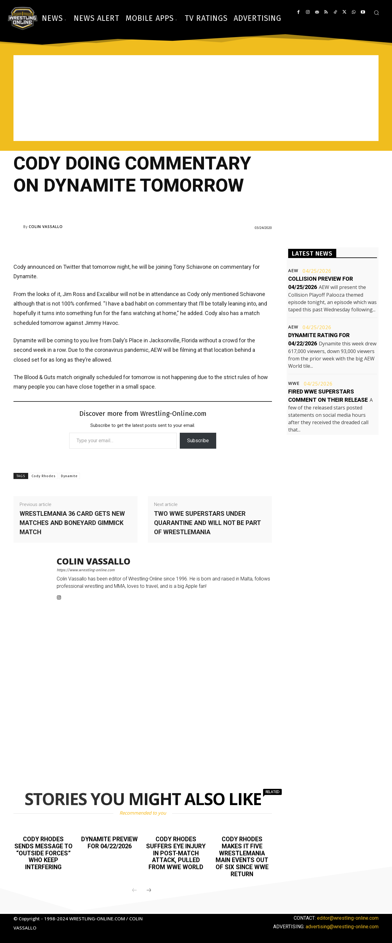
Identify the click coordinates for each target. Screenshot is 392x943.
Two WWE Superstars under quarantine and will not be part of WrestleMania (207, 523)
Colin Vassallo (46, 227)
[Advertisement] (196, 98)
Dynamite (69, 476)
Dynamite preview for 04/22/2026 (109, 842)
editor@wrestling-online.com (348, 916)
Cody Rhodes (43, 476)
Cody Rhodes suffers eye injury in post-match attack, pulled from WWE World (176, 855)
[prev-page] (134, 889)
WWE (294, 383)
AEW (293, 270)
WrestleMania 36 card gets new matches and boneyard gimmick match (72, 523)
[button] (376, 12)
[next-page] (149, 889)
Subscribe (198, 440)
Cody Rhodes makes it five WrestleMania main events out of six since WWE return (242, 855)
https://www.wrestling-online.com (86, 570)
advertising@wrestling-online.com (342, 925)
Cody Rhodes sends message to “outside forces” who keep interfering (43, 852)
